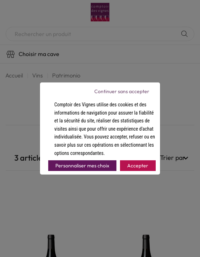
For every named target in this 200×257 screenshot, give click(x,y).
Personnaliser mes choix (82, 165)
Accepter (137, 165)
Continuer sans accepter (121, 91)
